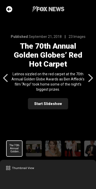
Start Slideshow (48, 104)
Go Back (9, 9)
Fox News (48, 9)
